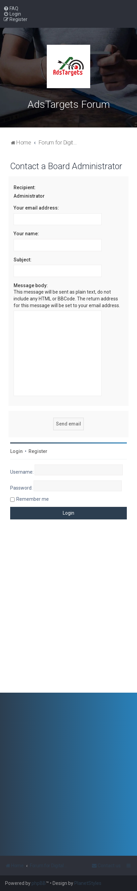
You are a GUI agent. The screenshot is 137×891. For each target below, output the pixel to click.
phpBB (39, 883)
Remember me (32, 499)
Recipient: (25, 187)
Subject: (23, 259)
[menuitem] (10, 8)
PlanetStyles (87, 883)
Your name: (26, 233)
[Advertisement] (68, 611)
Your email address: (36, 208)
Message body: (31, 285)
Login (16, 451)
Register (37, 451)
